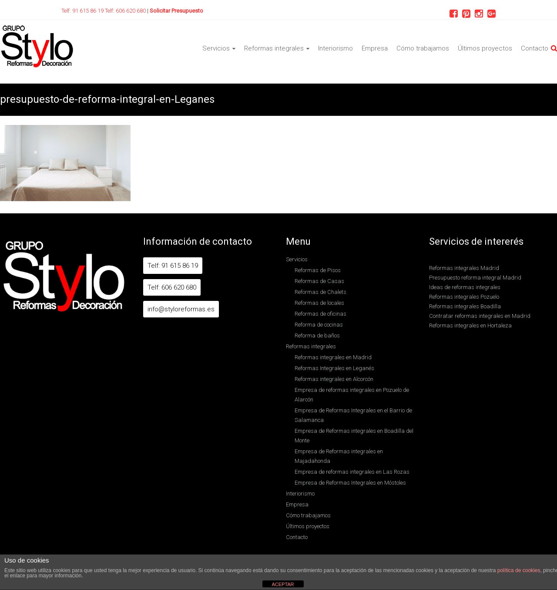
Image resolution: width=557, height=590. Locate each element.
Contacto (534, 48)
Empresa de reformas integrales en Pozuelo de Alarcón (352, 395)
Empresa (375, 48)
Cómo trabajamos (422, 48)
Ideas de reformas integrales (464, 287)
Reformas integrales (274, 48)
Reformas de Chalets (320, 292)
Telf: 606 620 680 (126, 10)
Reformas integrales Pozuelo (464, 296)
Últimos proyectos (485, 48)
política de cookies (518, 570)
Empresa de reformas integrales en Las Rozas (352, 472)
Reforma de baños (317, 335)
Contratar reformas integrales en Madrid (479, 316)
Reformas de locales (319, 303)
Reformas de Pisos (318, 270)
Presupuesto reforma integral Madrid (475, 277)
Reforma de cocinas (319, 324)
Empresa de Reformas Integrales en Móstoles (350, 482)
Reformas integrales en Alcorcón (334, 379)
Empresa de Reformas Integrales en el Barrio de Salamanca (353, 415)
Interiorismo (335, 48)
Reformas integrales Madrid (464, 268)
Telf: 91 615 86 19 (83, 10)
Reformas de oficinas (320, 313)
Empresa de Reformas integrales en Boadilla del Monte (354, 436)
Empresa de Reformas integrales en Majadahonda (339, 456)
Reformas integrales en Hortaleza (470, 325)
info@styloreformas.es (181, 309)
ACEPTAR (283, 584)
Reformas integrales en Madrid (333, 357)
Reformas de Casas (319, 281)
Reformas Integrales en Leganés (334, 368)
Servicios (216, 48)
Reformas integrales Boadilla (465, 306)
